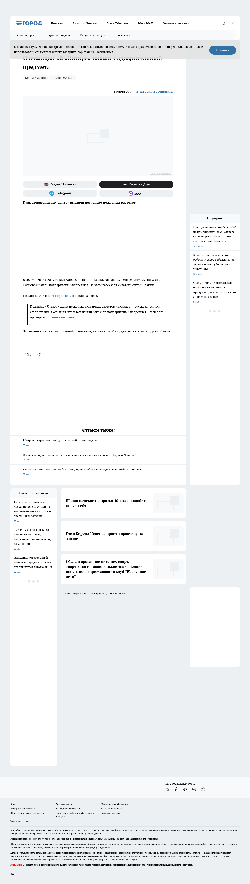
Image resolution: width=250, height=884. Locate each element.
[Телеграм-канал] (60, 193)
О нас (13, 804)
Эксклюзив (123, 35)
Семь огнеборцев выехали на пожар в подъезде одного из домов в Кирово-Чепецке (98, 457)
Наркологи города (58, 35)
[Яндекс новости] (60, 184)
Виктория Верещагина (154, 91)
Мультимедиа (35, 77)
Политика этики (64, 804)
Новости (57, 23)
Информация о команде (22, 808)
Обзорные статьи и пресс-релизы (27, 813)
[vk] (28, 354)
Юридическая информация (114, 804)
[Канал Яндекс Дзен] (136, 184)
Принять (222, 50)
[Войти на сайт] (232, 23)
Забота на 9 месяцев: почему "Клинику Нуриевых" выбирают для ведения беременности (98, 472)
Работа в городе (26, 35)
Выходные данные (19, 821)
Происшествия (62, 77)
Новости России (85, 23)
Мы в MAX (145, 23)
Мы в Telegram (117, 23)
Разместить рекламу (111, 813)
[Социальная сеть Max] (136, 193)
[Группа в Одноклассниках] (176, 789)
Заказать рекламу (176, 23)
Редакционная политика (68, 808)
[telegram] (40, 354)
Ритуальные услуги (92, 35)
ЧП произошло (63, 296)
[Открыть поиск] (223, 23)
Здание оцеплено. (61, 317)
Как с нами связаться (111, 808)
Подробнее (104, 847)
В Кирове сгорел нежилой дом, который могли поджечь (98, 443)
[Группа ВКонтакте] (167, 789)
